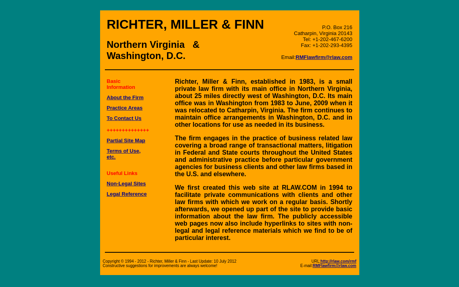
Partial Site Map (126, 141)
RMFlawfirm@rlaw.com (323, 57)
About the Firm (125, 97)
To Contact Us (124, 118)
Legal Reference (127, 194)
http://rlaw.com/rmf (339, 261)
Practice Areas (125, 108)
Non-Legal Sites (126, 184)
